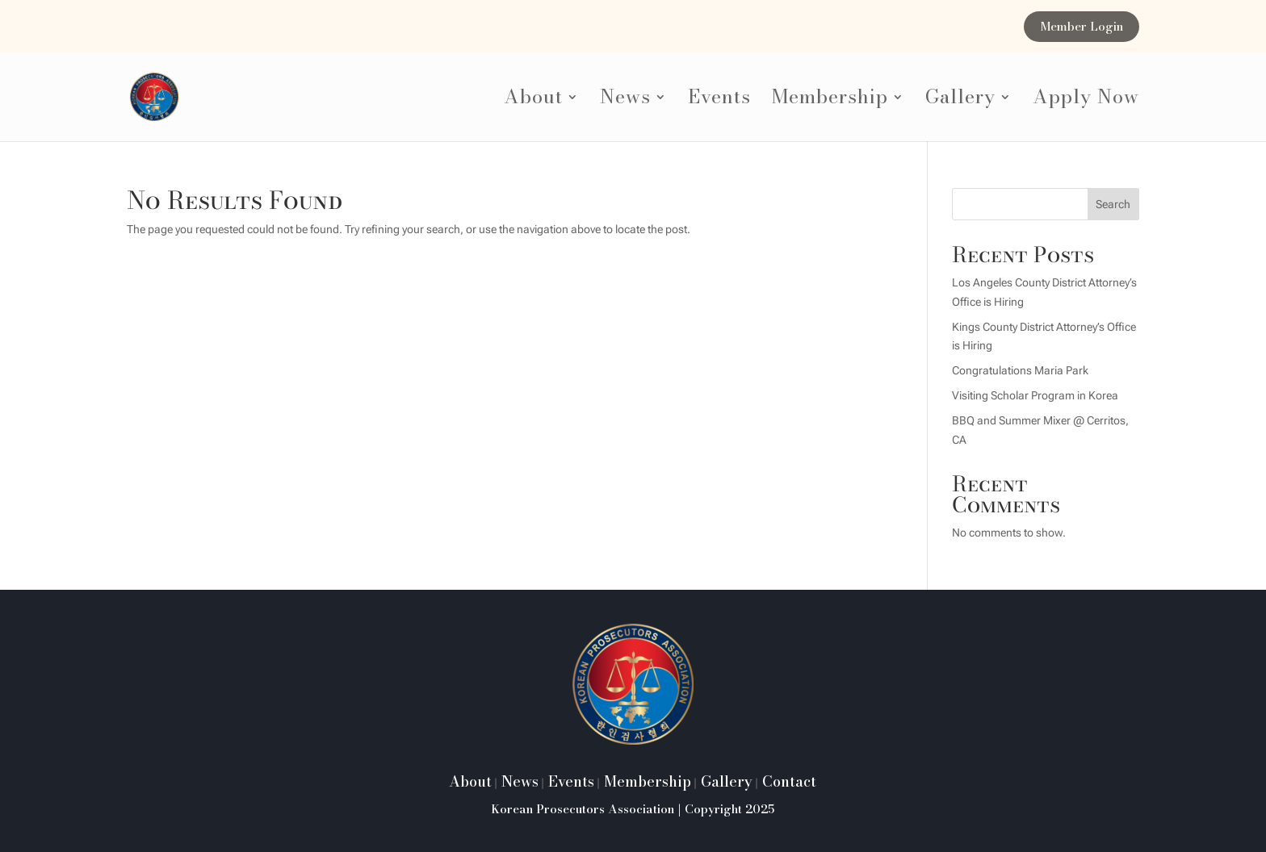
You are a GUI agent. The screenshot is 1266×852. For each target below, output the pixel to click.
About (533, 101)
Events (719, 101)
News (625, 101)
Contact (787, 781)
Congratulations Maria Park (1020, 370)
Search (1113, 204)
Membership (830, 101)
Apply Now (1086, 101)
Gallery (960, 101)
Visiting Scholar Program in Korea (1035, 395)
